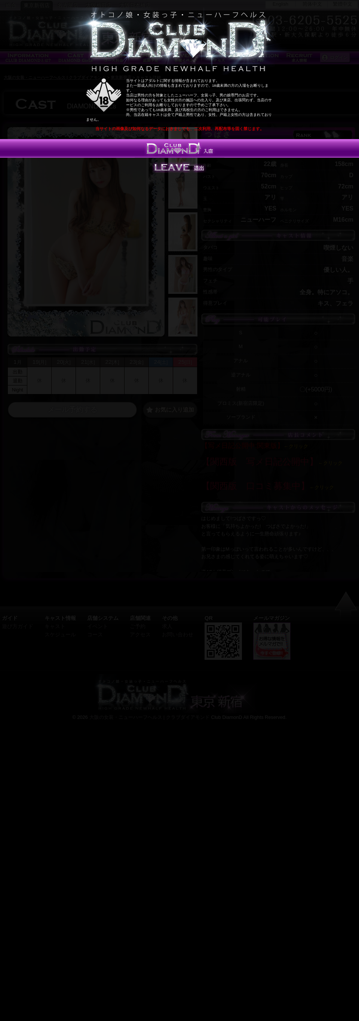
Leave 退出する (179, 167)
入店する (179, 148)
